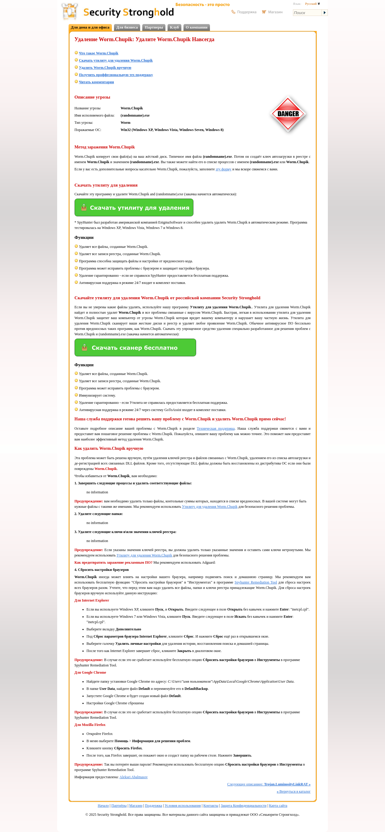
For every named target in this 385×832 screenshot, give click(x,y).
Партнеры (154, 27)
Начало (103, 805)
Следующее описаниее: (268, 784)
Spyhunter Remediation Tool (256, 582)
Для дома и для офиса (90, 27)
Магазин (136, 805)
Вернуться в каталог (293, 791)
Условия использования (183, 805)
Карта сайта (278, 805)
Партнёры (119, 805)
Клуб (174, 27)
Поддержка (153, 805)
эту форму (223, 169)
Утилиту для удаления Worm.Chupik (210, 506)
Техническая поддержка (216, 428)
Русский (312, 3)
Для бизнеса (127, 27)
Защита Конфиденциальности (243, 805)
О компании (197, 27)
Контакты (210, 805)
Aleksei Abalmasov (133, 777)
